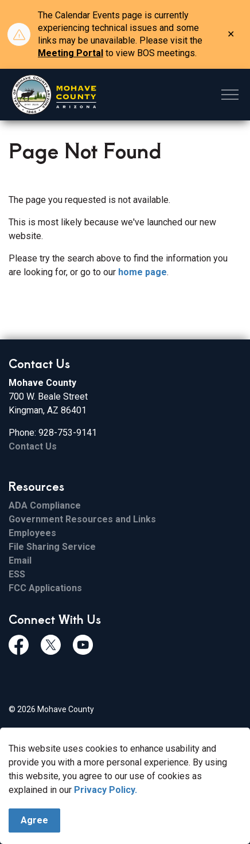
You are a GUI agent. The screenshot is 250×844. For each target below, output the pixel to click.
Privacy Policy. (105, 790)
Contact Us (33, 446)
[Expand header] (230, 94)
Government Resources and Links (82, 519)
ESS (17, 574)
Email (20, 560)
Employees (32, 533)
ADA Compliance (45, 505)
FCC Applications (45, 588)
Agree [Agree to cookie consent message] (34, 821)
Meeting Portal (70, 53)
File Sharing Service (52, 546)
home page (142, 272)
